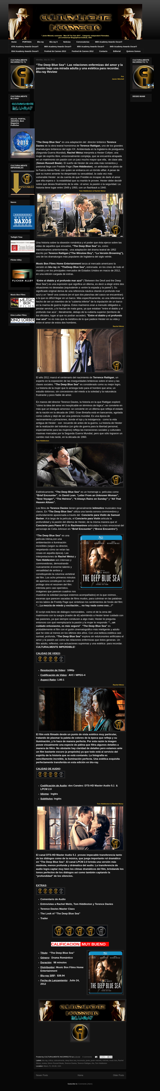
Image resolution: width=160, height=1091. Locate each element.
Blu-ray (40, 42)
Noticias (66, 42)
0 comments (87, 1057)
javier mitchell (96, 1060)
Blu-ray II (53, 42)
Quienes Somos (133, 51)
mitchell (105, 1060)
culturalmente (59, 1060)
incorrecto (81, 1060)
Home (14, 42)
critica (50, 1060)
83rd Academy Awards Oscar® (25, 51)
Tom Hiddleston (101, 1063)
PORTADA (26, 42)
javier (88, 1060)
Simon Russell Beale (56, 1063)
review (44, 1063)
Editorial (117, 51)
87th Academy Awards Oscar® (24, 46)
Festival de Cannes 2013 (55, 51)
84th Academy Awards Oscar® (123, 46)
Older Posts (118, 1075)
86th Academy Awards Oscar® (57, 46)
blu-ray (44, 1060)
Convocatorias (82, 42)
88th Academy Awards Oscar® (108, 42)
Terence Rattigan (84, 1063)
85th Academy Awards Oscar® (90, 46)
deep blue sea (70, 1060)
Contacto (103, 51)
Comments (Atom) (85, 1084)
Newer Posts (42, 1075)
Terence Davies (71, 1063)
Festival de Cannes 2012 (83, 51)
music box (113, 1060)
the (93, 1063)
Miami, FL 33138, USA (52, 1066)
